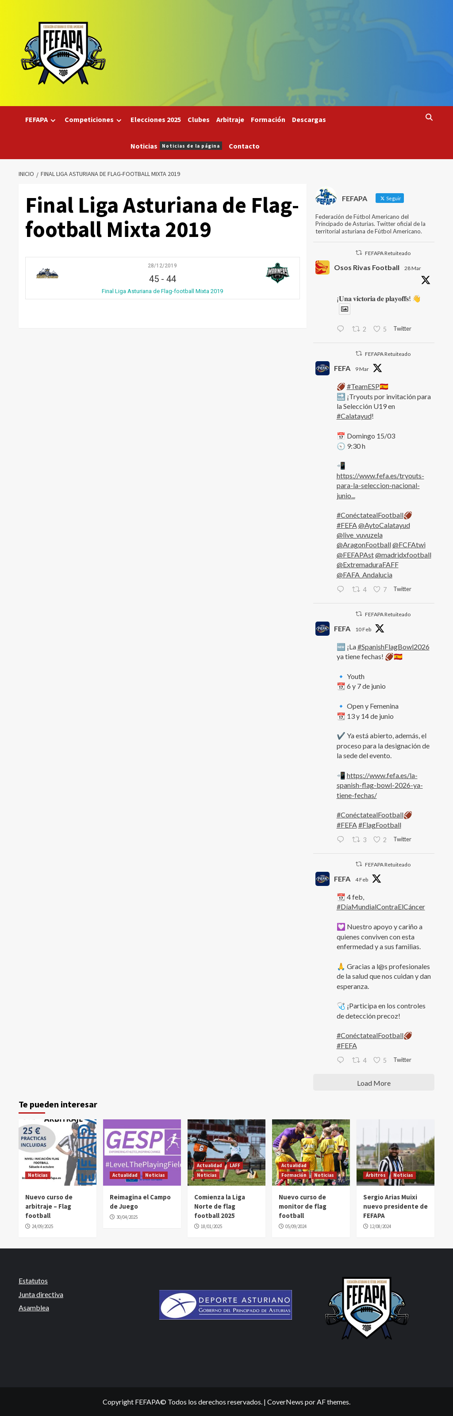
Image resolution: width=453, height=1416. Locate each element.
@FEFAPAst (355, 554)
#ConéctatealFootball (370, 515)
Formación (268, 119)
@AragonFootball (364, 544)
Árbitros (376, 1175)
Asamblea (34, 1307)
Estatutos (33, 1280)
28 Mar (412, 268)
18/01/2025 (211, 1226)
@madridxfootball (403, 554)
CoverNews (285, 1401)
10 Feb (363, 629)
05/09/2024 (296, 1226)
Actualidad (125, 1175)
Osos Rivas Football (366, 267)
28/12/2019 (162, 266)
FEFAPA (41, 119)
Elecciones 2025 (156, 119)
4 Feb (361, 879)
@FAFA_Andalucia (364, 574)
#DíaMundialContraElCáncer (381, 906)
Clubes (199, 119)
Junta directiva (41, 1294)
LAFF (235, 1165)
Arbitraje (230, 119)
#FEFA (347, 525)
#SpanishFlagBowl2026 (393, 646)
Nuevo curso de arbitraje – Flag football (49, 1206)
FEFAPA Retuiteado (388, 253)
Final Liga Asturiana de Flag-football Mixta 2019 (162, 291)
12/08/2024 (380, 1226)
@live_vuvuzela (360, 535)
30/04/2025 (127, 1217)
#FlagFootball (379, 825)
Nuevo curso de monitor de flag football (302, 1206)
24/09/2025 (42, 1226)
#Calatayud (354, 416)
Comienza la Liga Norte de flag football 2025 (219, 1206)
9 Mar (362, 369)
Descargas (309, 119)
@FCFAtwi (409, 544)
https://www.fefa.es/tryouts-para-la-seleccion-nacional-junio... (380, 485)
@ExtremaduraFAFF (368, 564)
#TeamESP (363, 386)
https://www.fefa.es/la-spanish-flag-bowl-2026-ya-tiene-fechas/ (380, 785)
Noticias (176, 145)
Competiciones (94, 119)
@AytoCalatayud (384, 525)
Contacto (244, 145)
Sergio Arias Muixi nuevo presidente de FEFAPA (395, 1206)
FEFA (342, 368)
